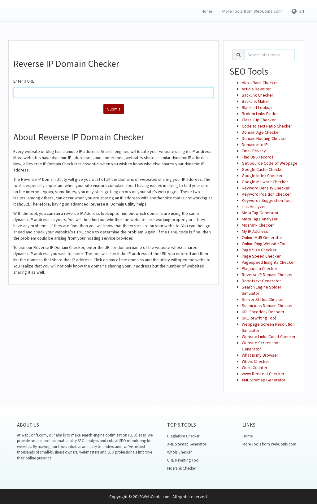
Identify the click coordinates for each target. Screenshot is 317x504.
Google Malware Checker (265, 182)
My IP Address (255, 231)
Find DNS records (258, 157)
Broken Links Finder (260, 113)
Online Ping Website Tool (265, 243)
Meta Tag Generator (260, 212)
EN (298, 11)
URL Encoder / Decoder (263, 312)
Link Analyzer (254, 206)
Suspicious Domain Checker (267, 305)
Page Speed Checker (261, 256)
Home (207, 11)
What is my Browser (260, 355)
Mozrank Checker (258, 225)
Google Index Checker (262, 175)
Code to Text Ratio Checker (267, 126)
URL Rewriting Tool (259, 318)
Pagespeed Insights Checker (268, 262)
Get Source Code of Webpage (269, 163)
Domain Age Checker (261, 132)
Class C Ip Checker (259, 120)
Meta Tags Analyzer (260, 219)
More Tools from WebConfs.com (252, 11)
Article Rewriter (256, 89)
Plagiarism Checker (259, 268)
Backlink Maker (255, 101)
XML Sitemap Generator (263, 380)
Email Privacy (254, 151)
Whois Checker (255, 361)
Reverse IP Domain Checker (267, 274)
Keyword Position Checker (266, 194)
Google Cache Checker (263, 169)
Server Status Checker (263, 299)
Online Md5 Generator (262, 237)
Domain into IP (255, 144)
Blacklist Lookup (257, 107)
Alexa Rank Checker (260, 82)
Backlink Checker (257, 95)
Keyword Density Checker (266, 188)
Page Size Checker (259, 250)
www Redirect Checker (263, 373)
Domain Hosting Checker (264, 138)
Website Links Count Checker (269, 336)
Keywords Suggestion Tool (267, 200)
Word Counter (254, 367)
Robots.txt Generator (261, 281)
